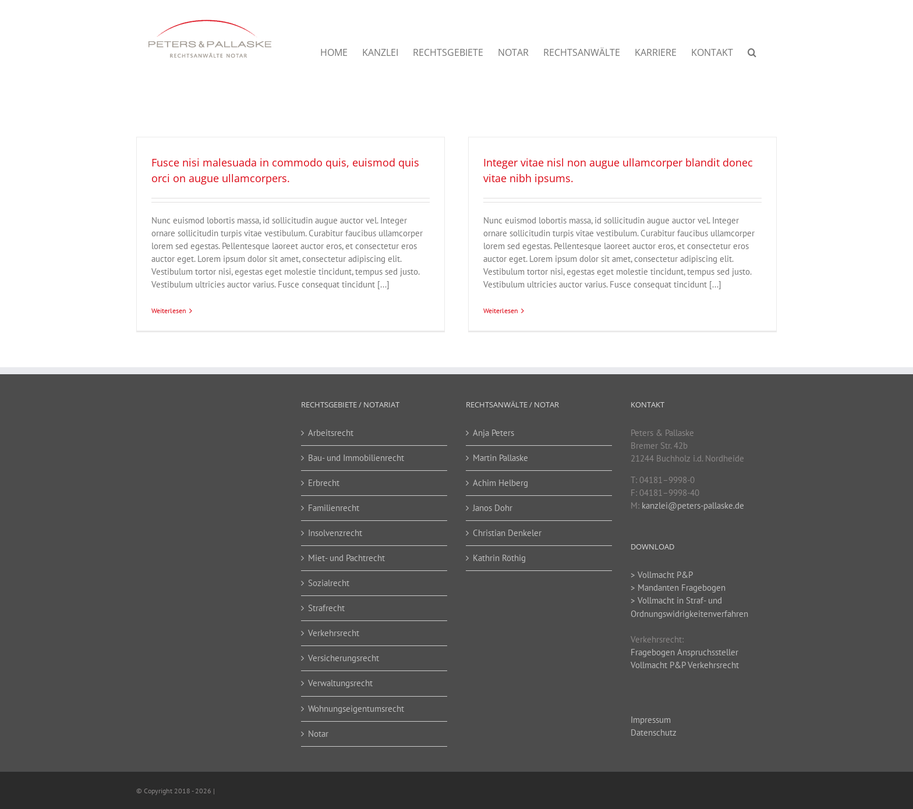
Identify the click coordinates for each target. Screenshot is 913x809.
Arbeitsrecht (330, 432)
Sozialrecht (328, 582)
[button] (752, 52)
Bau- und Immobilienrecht (356, 457)
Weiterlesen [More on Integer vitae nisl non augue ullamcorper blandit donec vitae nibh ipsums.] (500, 310)
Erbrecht (323, 482)
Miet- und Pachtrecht (346, 557)
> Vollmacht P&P (662, 574)
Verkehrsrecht (333, 632)
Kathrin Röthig (499, 557)
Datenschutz (654, 732)
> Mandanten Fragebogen (678, 587)
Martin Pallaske (500, 457)
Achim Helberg (500, 482)
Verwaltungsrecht (340, 683)
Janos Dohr (492, 507)
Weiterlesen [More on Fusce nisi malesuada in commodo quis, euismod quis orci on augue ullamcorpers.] (168, 310)
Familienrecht (333, 507)
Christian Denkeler (507, 532)
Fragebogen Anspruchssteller (684, 652)
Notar (318, 733)
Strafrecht (326, 607)
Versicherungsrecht (343, 657)
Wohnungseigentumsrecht (356, 708)
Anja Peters (493, 432)
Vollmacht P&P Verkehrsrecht (685, 664)
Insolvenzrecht (335, 532)
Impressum (651, 719)
